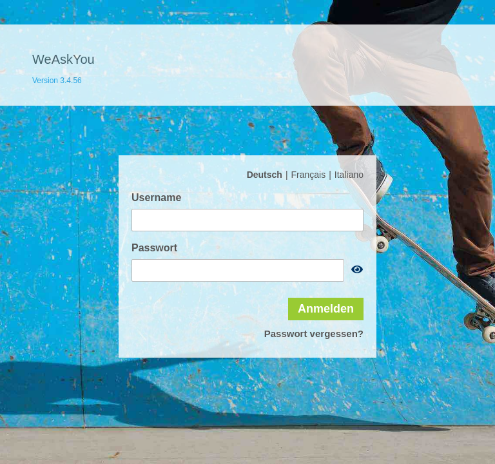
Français (308, 174)
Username (156, 197)
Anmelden (326, 308)
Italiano (349, 174)
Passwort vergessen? (314, 333)
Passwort (154, 247)
